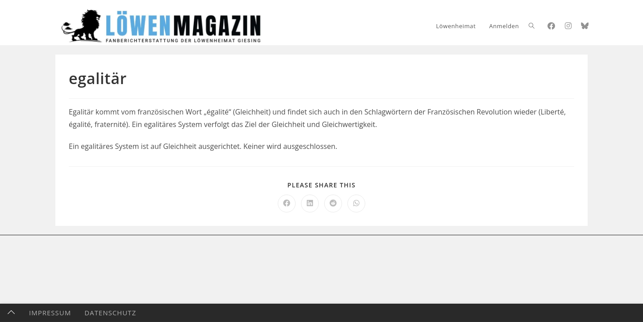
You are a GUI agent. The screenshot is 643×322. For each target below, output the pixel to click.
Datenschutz (110, 313)
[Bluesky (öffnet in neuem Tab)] (584, 26)
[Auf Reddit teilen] (333, 203)
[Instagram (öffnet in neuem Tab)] (568, 26)
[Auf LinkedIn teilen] (310, 203)
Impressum (50, 313)
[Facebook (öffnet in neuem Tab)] (551, 26)
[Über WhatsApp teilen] (356, 203)
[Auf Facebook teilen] (287, 203)
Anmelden (504, 26)
